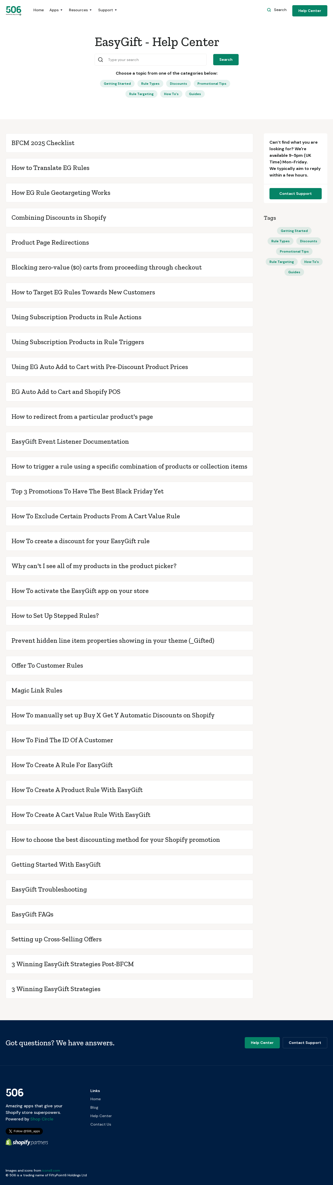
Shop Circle (41, 1119)
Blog (94, 1107)
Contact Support (295, 193)
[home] (14, 11)
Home (38, 10)
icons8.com (51, 1170)
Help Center (309, 10)
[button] (56, 12)
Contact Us (100, 1124)
